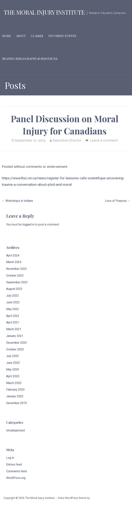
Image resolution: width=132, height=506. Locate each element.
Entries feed (14, 464)
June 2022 (13, 302)
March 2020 (13, 383)
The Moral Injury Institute (44, 12)
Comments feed (16, 471)
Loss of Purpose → (117, 200)
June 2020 (13, 362)
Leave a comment (104, 140)
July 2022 (12, 295)
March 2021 (13, 329)
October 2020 (15, 349)
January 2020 (14, 396)
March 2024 (13, 262)
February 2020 (15, 389)
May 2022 (12, 309)
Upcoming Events (62, 36)
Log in (10, 457)
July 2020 (12, 356)
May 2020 (12, 369)
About (21, 36)
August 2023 (14, 289)
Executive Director (67, 140)
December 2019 (16, 403)
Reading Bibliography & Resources (29, 59)
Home (6, 36)
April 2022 (12, 316)
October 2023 (15, 275)
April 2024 (12, 255)
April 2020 (12, 376)
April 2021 (12, 322)
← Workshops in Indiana (17, 200)
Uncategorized (15, 430)
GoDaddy (96, 498)
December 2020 (16, 342)
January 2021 (14, 336)
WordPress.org (15, 478)
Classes (37, 36)
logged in (28, 224)
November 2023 (16, 269)
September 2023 (17, 282)
